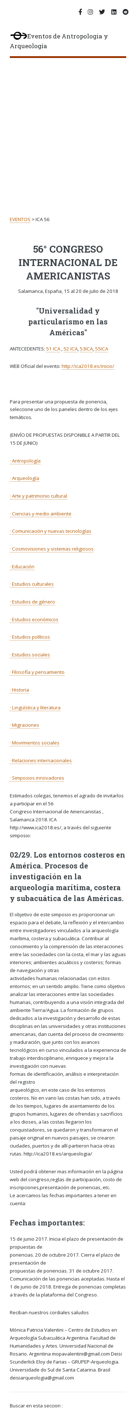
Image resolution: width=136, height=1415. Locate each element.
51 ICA (53, 348)
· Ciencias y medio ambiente (40, 513)
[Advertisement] (68, 130)
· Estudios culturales (32, 584)
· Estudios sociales (30, 654)
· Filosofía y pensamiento (37, 672)
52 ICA (70, 348)
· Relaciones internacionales (41, 760)
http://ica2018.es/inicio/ (88, 366)
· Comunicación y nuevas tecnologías (50, 531)
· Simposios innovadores (37, 778)
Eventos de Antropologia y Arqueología (59, 41)
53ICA (86, 348)
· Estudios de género (32, 601)
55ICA (101, 348)
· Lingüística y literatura (35, 707)
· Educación (22, 566)
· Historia (19, 689)
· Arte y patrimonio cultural (38, 496)
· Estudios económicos (34, 619)
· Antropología (25, 460)
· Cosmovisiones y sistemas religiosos (52, 548)
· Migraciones (24, 725)
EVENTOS (20, 219)
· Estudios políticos (30, 637)
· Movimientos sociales (34, 742)
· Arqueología (24, 478)
